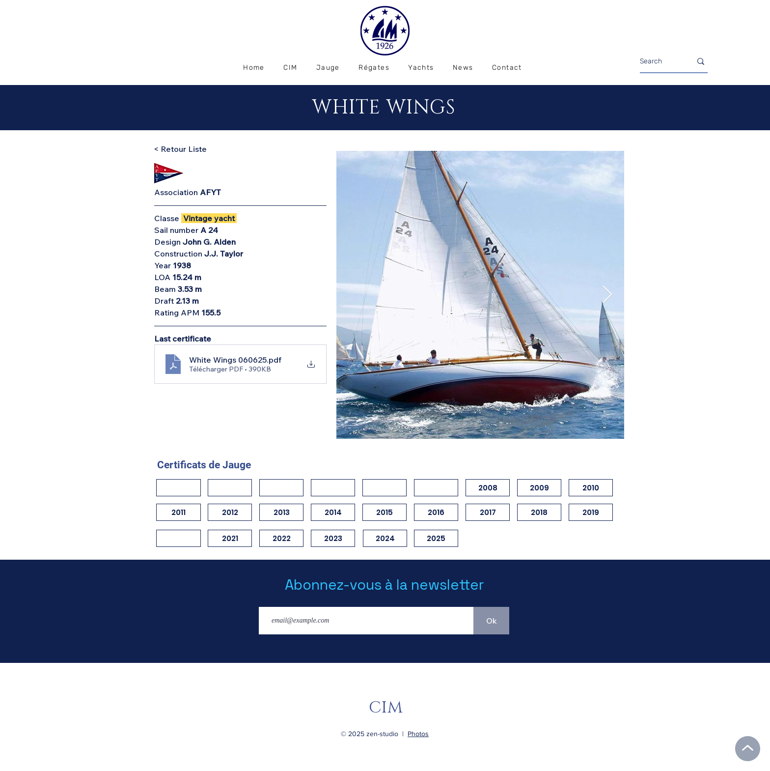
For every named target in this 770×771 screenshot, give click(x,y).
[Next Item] (607, 295)
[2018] (539, 512)
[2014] (333, 512)
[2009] (539, 487)
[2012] (230, 512)
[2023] (333, 538)
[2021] (230, 538)
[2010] (591, 487)
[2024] (385, 538)
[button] (374, 68)
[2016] (436, 512)
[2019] (591, 512)
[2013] (281, 512)
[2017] (488, 512)
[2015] (384, 512)
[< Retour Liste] (188, 149)
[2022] (281, 538)
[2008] (488, 487)
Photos (418, 734)
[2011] (178, 512)
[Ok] (491, 620)
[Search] (658, 61)
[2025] (436, 538)
